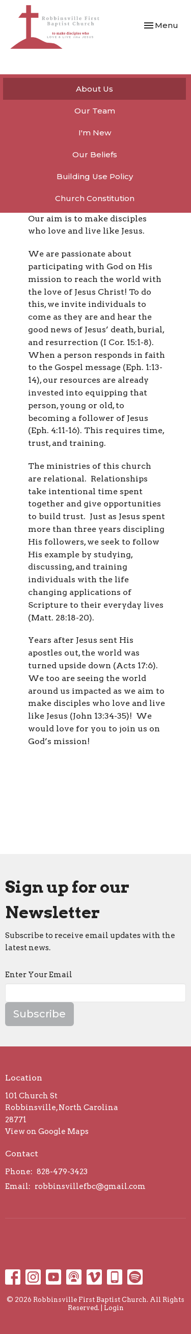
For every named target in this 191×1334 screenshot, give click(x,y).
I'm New (94, 132)
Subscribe (39, 1014)
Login (114, 1308)
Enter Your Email (38, 974)
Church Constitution (94, 198)
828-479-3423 (62, 1171)
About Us (94, 89)
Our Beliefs (94, 154)
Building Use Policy (95, 176)
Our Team (94, 111)
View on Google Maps (47, 1131)
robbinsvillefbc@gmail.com (90, 1186)
